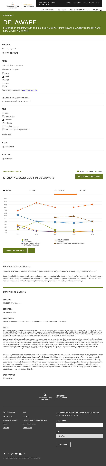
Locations (7, 15)
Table (8, 191)
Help (24, 412)
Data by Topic (7, 416)
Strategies (77, 2)
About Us (68, 3)
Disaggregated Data (79, 10)
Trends (60, 191)
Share (99, 171)
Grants (91, 2)
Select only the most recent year (12, 65)
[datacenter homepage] (28, 5)
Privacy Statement (29, 424)
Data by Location (9, 412)
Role (57, 432)
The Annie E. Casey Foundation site (35, 420)
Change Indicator (11, 171)
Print (80, 171)
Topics (85, 2)
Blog (97, 2)
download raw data (30, 90)
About (5, 424)
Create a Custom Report (89, 176)
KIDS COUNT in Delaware (12, 303)
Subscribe (63, 444)
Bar (84, 191)
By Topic (62, 10)
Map (34, 191)
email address (61, 421)
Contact (26, 416)
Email (89, 171)
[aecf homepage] (12, 5)
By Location (48, 10)
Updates (6, 428)
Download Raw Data (15, 250)
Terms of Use (27, 428)
